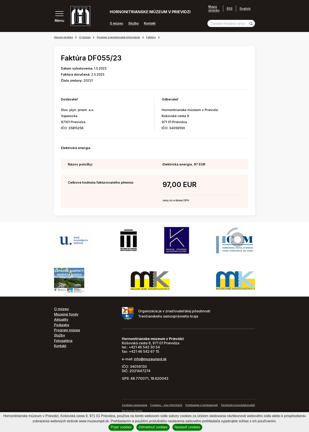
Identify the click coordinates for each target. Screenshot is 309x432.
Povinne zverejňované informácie (118, 37)
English (245, 8)
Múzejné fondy (66, 314)
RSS (230, 8)
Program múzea (67, 330)
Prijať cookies (121, 427)
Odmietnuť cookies (153, 427)
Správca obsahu (132, 411)
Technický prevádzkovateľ (238, 405)
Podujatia (61, 325)
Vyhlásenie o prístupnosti (201, 405)
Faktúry (151, 37)
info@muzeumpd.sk (150, 359)
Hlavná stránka (63, 37)
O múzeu (116, 23)
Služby (133, 23)
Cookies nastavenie (134, 405)
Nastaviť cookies (187, 427)
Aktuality (61, 319)
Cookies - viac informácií (166, 405)
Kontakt (150, 23)
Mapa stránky (214, 8)
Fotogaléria (63, 340)
